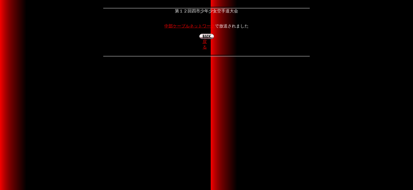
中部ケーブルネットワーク (189, 26)
